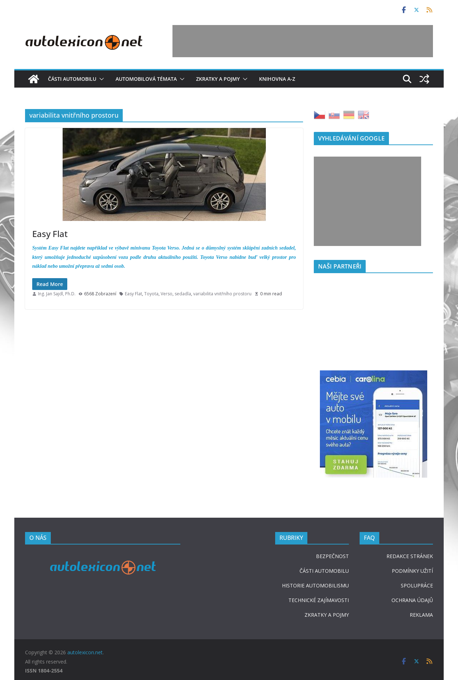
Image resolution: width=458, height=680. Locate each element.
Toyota (151, 294)
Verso (166, 294)
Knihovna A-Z (277, 78)
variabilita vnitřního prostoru (222, 294)
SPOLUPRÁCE (417, 585)
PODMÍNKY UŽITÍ (412, 570)
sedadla (183, 294)
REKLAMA (421, 614)
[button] (100, 79)
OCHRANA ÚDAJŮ (412, 600)
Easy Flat (50, 234)
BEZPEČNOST (332, 556)
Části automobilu (72, 78)
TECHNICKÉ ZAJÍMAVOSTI (318, 600)
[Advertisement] (302, 41)
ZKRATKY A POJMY (326, 614)
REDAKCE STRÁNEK (409, 556)
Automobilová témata (146, 78)
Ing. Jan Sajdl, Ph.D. (56, 294)
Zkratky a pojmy (218, 78)
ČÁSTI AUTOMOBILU (324, 570)
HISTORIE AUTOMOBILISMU (315, 585)
